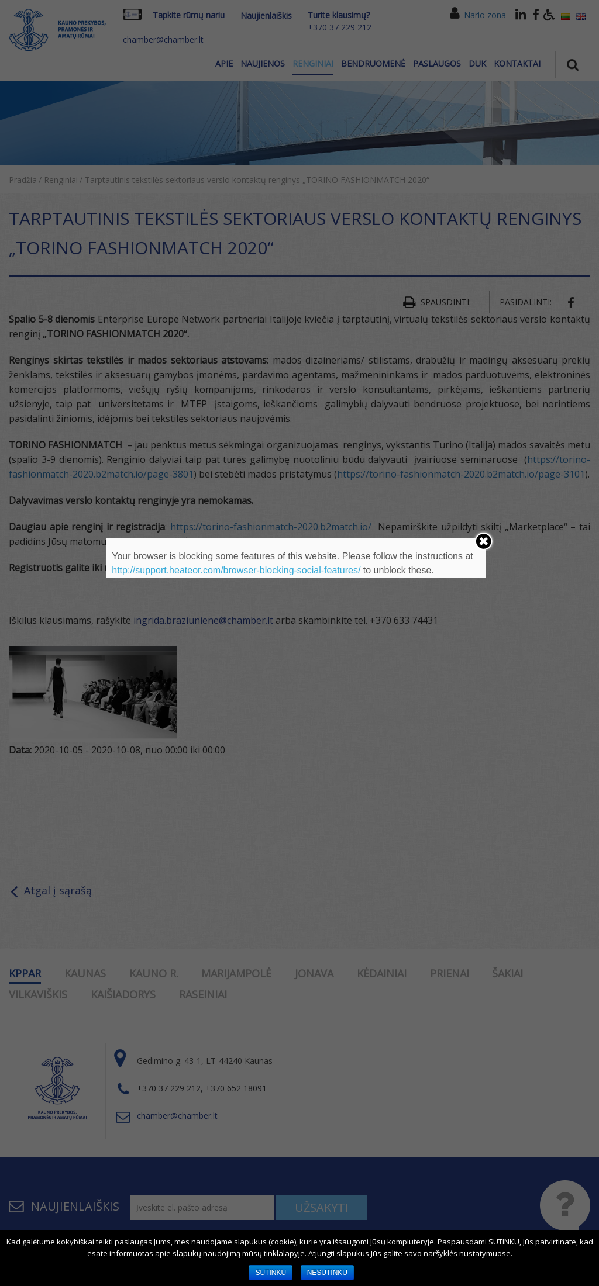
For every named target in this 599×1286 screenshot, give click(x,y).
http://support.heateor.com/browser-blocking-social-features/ (236, 570)
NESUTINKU (327, 1272)
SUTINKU (270, 1272)
